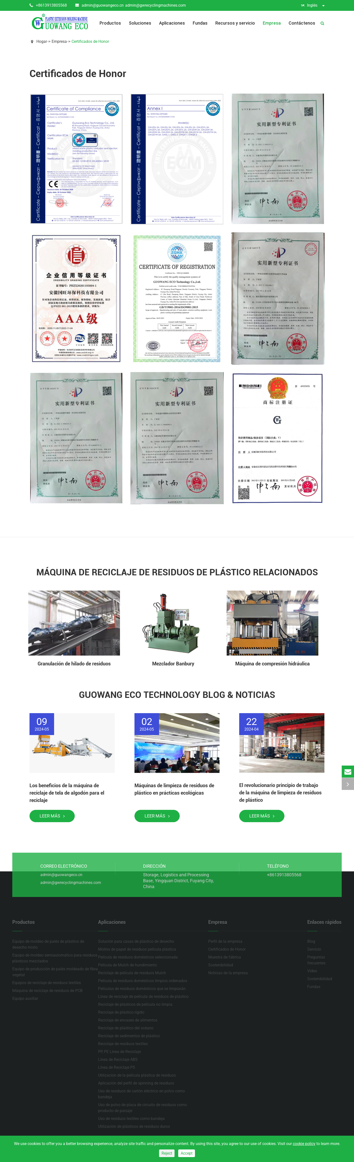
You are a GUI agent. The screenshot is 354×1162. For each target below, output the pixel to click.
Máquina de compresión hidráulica (272, 664)
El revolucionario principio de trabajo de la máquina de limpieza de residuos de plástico (280, 792)
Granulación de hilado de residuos (74, 664)
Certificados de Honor (90, 41)
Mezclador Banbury (173, 664)
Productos (110, 23)
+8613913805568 (48, 5)
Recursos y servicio (235, 23)
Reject (167, 1153)
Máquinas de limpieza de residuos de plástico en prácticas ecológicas (174, 789)
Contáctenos (302, 23)
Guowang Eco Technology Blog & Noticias (177, 695)
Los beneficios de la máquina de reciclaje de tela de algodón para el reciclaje (67, 793)
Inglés (312, 5)
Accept (186, 1153)
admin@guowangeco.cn (99, 5)
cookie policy (304, 1143)
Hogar (41, 41)
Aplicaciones (172, 23)
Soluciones (140, 23)
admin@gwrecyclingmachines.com (155, 5)
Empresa (272, 23)
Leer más (52, 815)
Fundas (200, 23)
